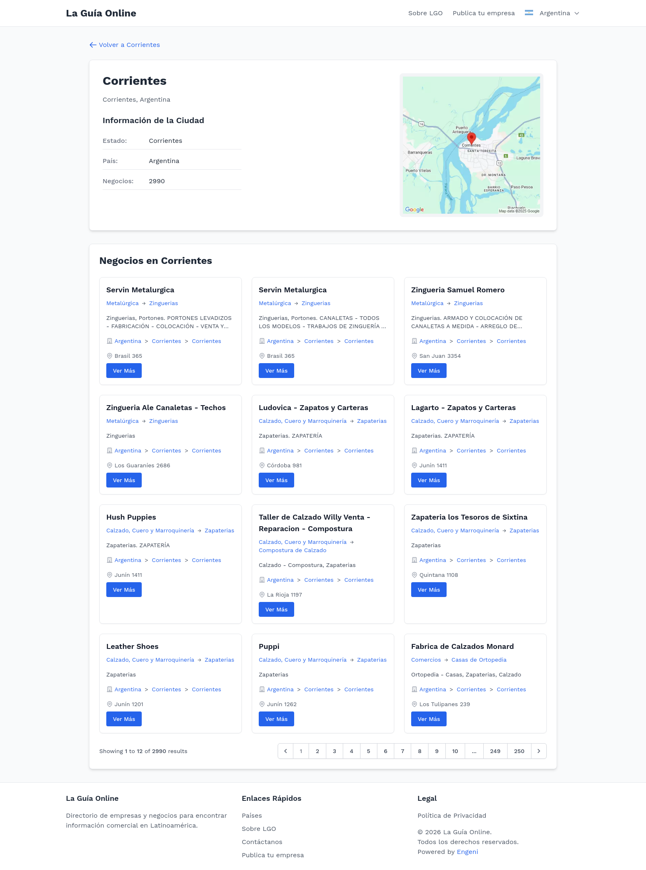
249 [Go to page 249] (495, 751)
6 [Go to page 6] (386, 751)
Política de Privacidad (451, 815)
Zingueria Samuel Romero (458, 289)
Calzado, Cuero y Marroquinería (304, 421)
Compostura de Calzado (292, 550)
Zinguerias (163, 303)
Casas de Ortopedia (479, 659)
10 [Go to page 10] (455, 751)
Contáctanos (262, 842)
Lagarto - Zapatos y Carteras (463, 407)
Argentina (129, 341)
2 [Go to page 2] (317, 751)
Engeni (467, 852)
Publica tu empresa (484, 13)
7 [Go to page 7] (402, 751)
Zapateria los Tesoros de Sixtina (469, 517)
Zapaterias (372, 421)
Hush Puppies (131, 517)
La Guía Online (101, 13)
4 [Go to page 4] (351, 751)
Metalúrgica (123, 303)
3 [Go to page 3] (334, 751)
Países (252, 815)
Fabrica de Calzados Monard (462, 646)
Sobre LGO (425, 13)
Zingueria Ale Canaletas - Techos (166, 407)
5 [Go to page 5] (368, 751)
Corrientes (167, 341)
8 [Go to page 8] (419, 751)
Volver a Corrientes (124, 45)
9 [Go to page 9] (437, 751)
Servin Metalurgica (140, 289)
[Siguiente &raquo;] (539, 751)
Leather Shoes (132, 646)
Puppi (269, 646)
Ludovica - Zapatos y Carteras (313, 407)
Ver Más (124, 370)
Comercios (427, 659)
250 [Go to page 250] (519, 751)
